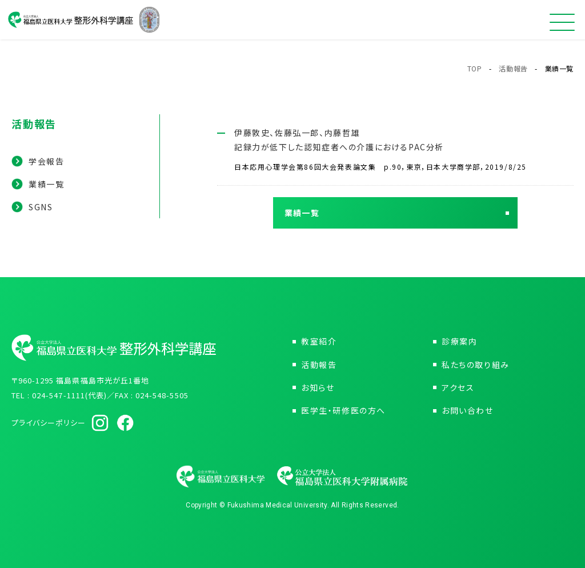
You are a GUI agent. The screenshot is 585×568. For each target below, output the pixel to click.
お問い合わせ (468, 410)
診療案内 (459, 341)
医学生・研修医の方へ (343, 410)
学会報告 (46, 161)
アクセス (458, 387)
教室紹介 (318, 341)
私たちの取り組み (476, 364)
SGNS (41, 207)
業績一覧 (46, 184)
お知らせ (317, 387)
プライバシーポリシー (48, 422)
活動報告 (513, 68)
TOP (474, 68)
